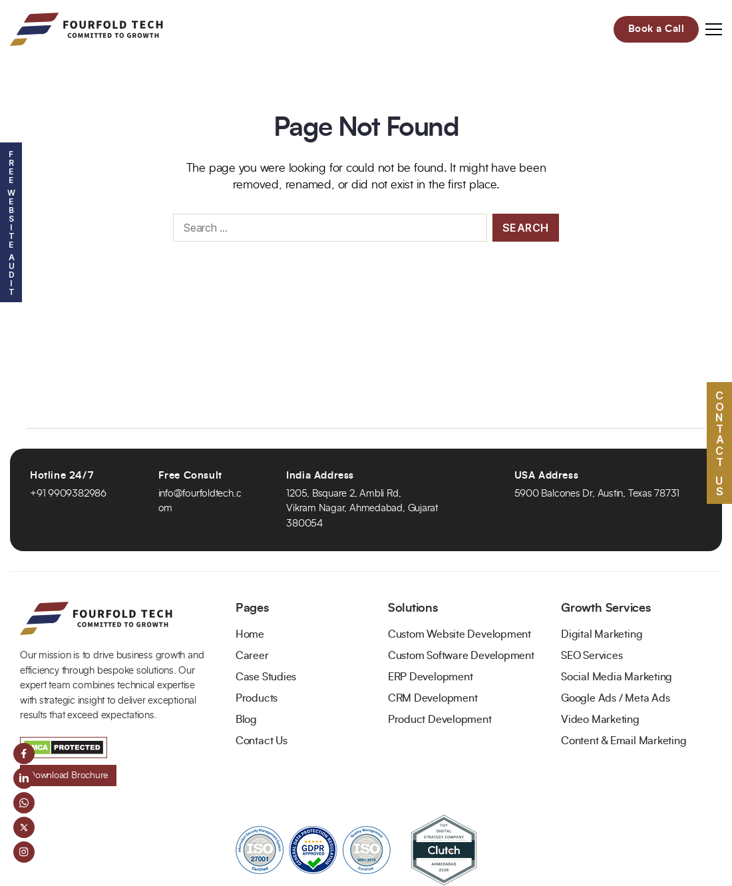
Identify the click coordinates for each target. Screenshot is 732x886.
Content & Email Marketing (623, 741)
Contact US (719, 442)
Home (250, 634)
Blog (246, 719)
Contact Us (261, 741)
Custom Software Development (461, 655)
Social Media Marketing (616, 677)
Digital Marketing (601, 634)
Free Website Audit (11, 222)
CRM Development (433, 698)
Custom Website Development (459, 634)
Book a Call (656, 29)
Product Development (440, 719)
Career (252, 655)
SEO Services (591, 655)
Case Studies (266, 677)
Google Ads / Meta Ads (615, 698)
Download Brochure (68, 775)
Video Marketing (600, 719)
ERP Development (430, 677)
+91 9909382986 (68, 494)
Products (256, 698)
